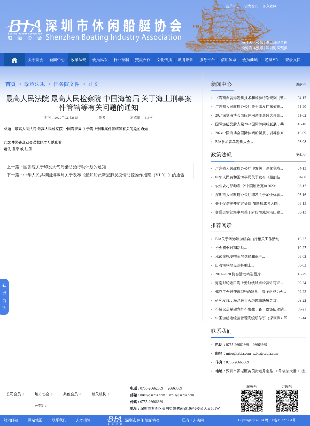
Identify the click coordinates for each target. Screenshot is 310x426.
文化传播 (164, 60)
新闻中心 (57, 60)
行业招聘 (121, 60)
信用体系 (228, 60)
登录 (15, 149)
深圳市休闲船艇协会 (142, 420)
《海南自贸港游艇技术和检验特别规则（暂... (251, 98)
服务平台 (207, 60)
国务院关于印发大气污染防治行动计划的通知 (64, 167)
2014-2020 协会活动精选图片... (239, 274)
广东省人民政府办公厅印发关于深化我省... (249, 168)
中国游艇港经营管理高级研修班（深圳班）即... (252, 318)
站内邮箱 (11, 420)
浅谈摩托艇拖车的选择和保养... (240, 256)
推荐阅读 (221, 225)
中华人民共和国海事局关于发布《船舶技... (249, 177)
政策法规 (78, 60)
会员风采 (100, 60)
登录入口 (293, 60)
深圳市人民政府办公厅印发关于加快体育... (249, 195)
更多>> (301, 84)
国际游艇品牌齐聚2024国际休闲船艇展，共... (251, 124)
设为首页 (251, 6)
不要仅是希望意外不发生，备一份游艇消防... (251, 309)
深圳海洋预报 (277, 48)
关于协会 (35, 60)
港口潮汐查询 (277, 42)
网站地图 (35, 420)
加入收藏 (269, 6)
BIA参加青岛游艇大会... (234, 142)
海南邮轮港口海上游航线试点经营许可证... (249, 283)
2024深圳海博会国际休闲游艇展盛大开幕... (249, 115)
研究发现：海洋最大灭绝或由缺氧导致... (247, 300)
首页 (10, 84)
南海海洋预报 (252, 48)
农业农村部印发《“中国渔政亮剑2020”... (247, 186)
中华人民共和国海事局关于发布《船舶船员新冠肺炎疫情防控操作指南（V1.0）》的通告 (103, 175)
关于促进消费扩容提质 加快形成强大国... (247, 204)
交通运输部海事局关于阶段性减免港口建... (249, 212)
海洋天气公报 (252, 42)
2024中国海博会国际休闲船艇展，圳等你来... (251, 133)
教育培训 (185, 60)
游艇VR (271, 60)
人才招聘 (83, 420)
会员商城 (250, 60)
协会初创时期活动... (231, 248)
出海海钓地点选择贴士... (234, 265)
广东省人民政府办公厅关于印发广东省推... (249, 107)
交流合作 (143, 60)
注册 (28, 149)
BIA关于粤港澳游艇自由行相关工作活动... (248, 239)
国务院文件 (67, 84)
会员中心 (232, 6)
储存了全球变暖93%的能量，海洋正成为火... (250, 292)
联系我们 (221, 331)
